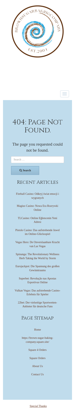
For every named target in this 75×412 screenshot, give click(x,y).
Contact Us (37, 374)
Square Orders (37, 358)
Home (37, 329)
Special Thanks (38, 406)
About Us (37, 366)
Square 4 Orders (37, 349)
